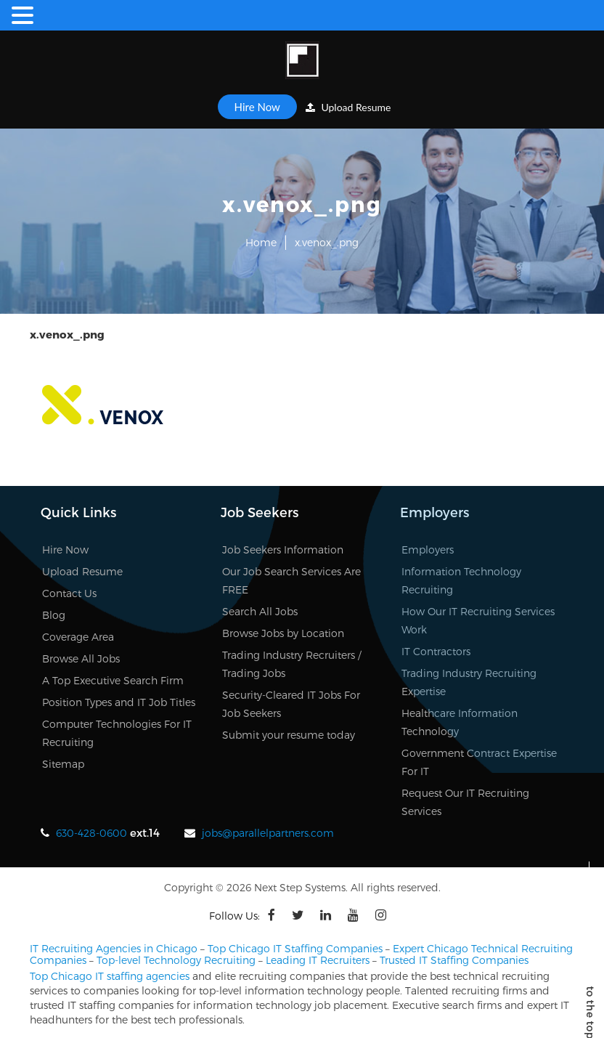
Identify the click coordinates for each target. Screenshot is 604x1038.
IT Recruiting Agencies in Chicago (113, 948)
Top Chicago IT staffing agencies (109, 976)
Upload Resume (348, 107)
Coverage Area (78, 636)
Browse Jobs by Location (283, 633)
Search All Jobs (260, 611)
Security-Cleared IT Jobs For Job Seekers (291, 704)
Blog (53, 615)
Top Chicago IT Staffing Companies (295, 948)
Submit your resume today (288, 735)
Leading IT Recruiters (318, 960)
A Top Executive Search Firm (113, 680)
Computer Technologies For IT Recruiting (117, 733)
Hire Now (257, 106)
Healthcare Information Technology (459, 722)
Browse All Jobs (81, 658)
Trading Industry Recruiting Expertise (468, 682)
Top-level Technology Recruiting (176, 960)
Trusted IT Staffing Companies (454, 960)
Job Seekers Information (282, 549)
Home (261, 242)
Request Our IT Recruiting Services (465, 802)
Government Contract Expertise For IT (479, 762)
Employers (427, 549)
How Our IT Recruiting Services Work (478, 620)
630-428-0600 (91, 833)
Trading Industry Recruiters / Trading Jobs (291, 664)
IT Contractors (435, 651)
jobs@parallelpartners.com (268, 833)
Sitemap (63, 764)
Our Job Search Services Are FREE (291, 580)
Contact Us (69, 593)
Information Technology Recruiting (461, 580)
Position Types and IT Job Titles (118, 702)
